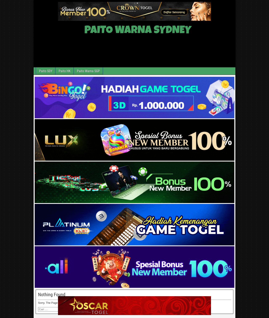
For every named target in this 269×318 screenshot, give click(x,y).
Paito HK (65, 71)
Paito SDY (45, 71)
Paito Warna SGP (88, 71)
